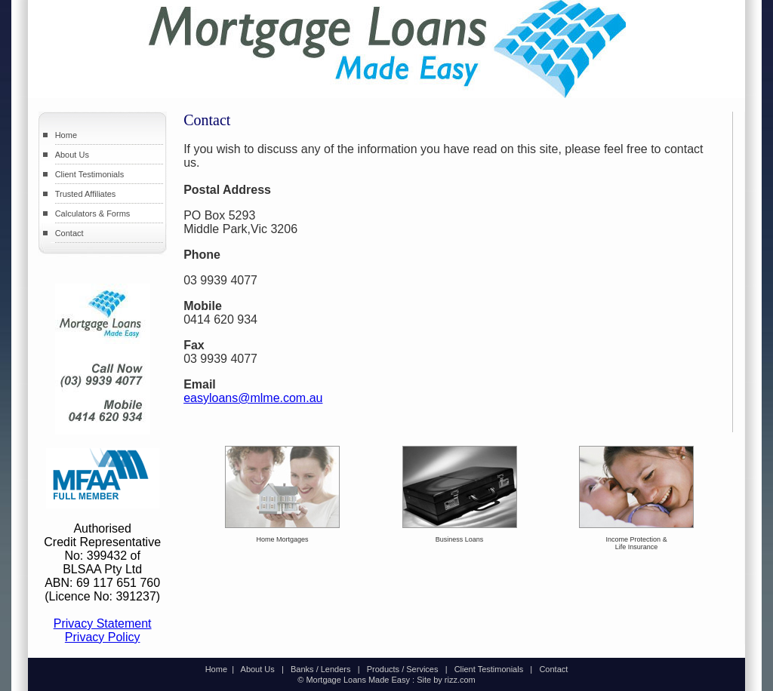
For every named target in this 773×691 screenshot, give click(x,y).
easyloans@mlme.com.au (252, 398)
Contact (69, 233)
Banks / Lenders (321, 669)
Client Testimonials (90, 174)
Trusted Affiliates (85, 193)
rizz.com (460, 679)
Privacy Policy (102, 637)
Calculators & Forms (93, 213)
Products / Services (403, 669)
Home (66, 135)
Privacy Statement (103, 623)
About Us (72, 154)
